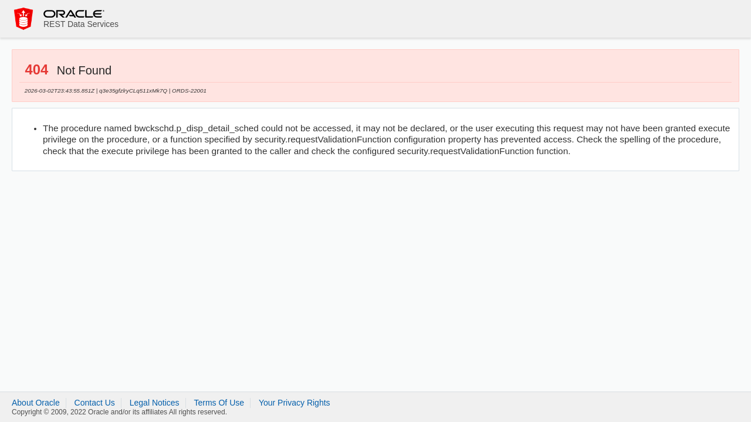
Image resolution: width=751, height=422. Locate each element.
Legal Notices (155, 402)
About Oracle (36, 402)
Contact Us (95, 402)
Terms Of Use (219, 402)
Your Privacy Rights (294, 402)
